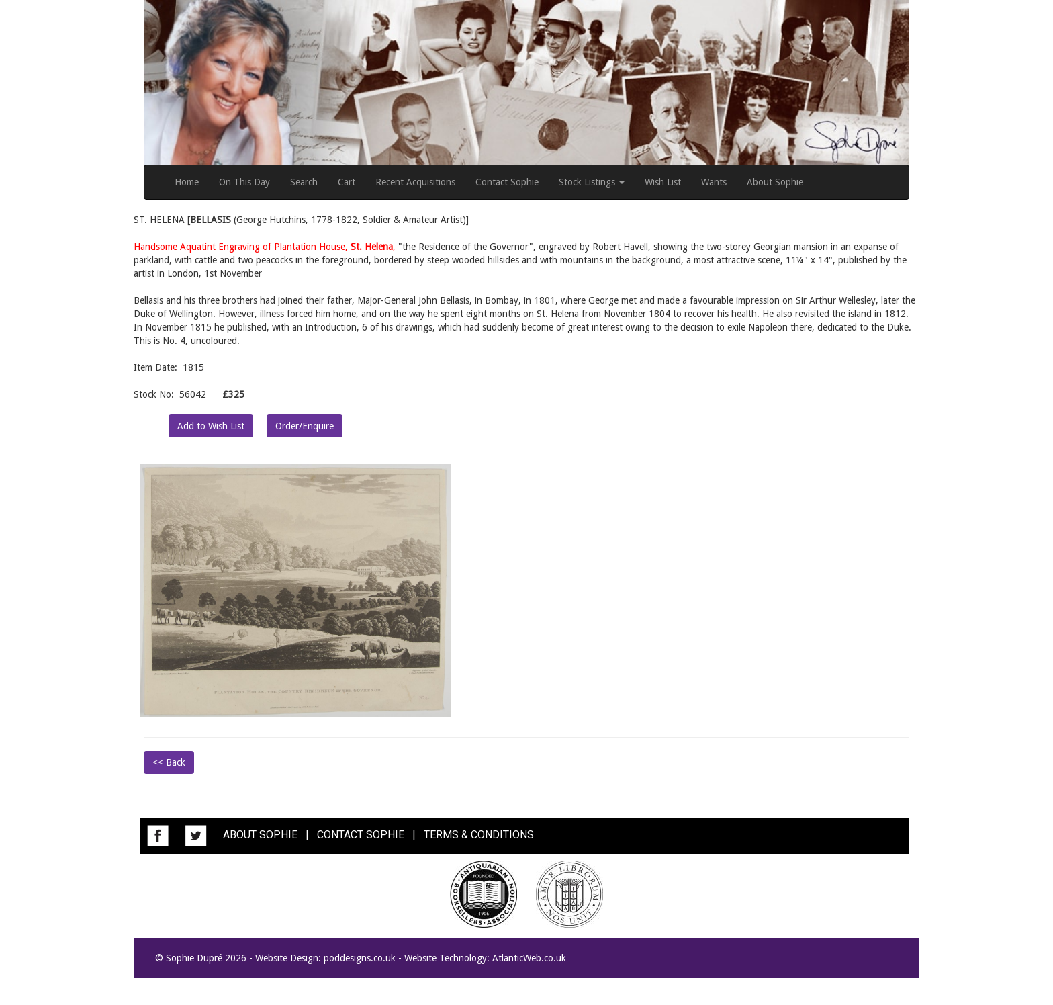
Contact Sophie (507, 182)
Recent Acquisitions (415, 182)
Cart (346, 182)
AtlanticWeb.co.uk (529, 958)
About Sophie (775, 182)
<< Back (168, 762)
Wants (714, 182)
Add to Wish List (210, 426)
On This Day (244, 182)
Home (187, 182)
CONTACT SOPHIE (360, 834)
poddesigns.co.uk (360, 958)
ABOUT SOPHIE (260, 834)
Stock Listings (592, 182)
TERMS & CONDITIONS (479, 834)
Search (304, 182)
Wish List (663, 182)
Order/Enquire (304, 426)
